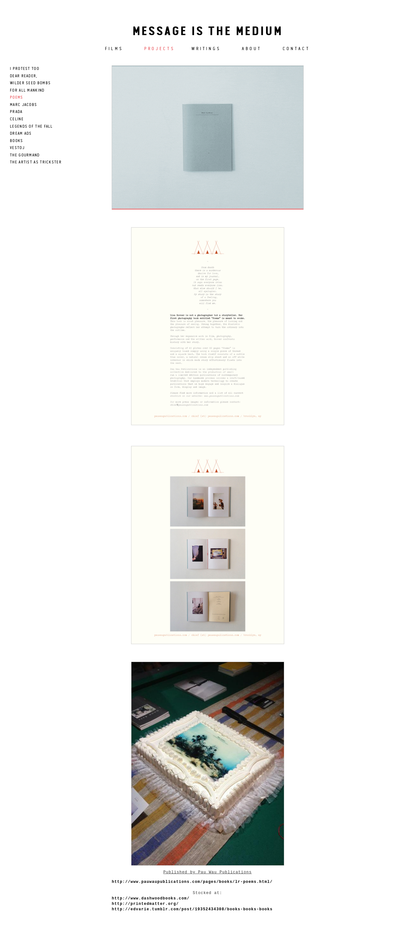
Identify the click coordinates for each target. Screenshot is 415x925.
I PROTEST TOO (24, 69)
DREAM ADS (21, 134)
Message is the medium (207, 32)
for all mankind (27, 90)
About (252, 49)
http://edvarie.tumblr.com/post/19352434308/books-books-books (192, 909)
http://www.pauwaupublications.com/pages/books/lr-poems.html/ (192, 882)
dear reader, (24, 76)
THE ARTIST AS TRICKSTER (36, 162)
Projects (159, 49)
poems (16, 97)
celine (17, 119)
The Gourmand (25, 155)
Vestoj (17, 148)
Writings (206, 49)
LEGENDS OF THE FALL (31, 126)
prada (16, 112)
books (16, 141)
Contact (296, 49)
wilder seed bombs (30, 83)
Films (114, 49)
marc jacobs (23, 105)
